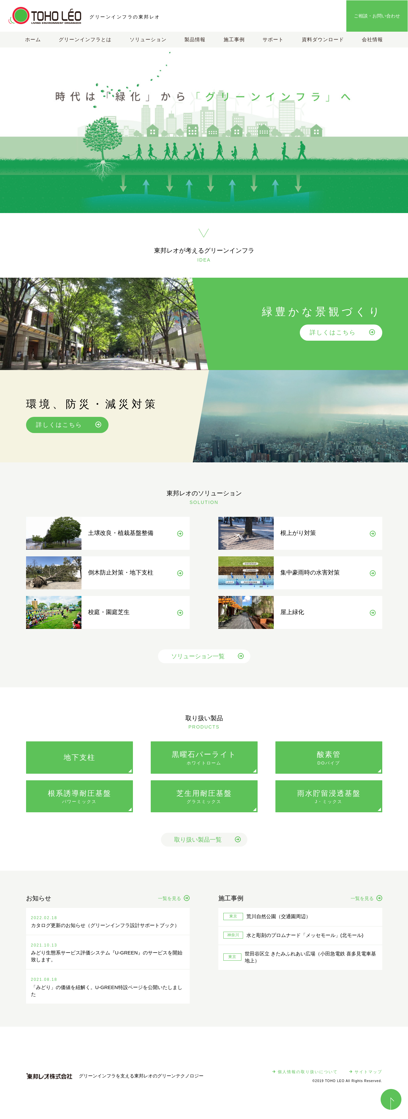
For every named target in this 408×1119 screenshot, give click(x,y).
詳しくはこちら (343, 332)
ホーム (33, 39)
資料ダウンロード (323, 39)
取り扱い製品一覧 (207, 839)
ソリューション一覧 (207, 656)
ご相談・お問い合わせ (377, 15)
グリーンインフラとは (85, 39)
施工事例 (234, 39)
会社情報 (372, 39)
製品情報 (194, 39)
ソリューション (148, 39)
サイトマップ (365, 1072)
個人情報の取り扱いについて (305, 1072)
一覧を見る (174, 898)
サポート (273, 39)
